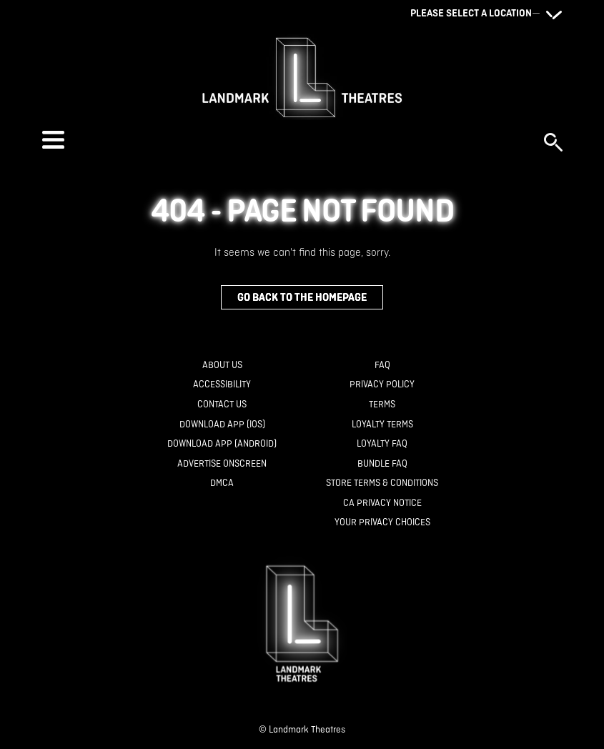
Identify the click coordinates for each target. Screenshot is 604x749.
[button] (286, 140)
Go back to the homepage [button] (302, 297)
